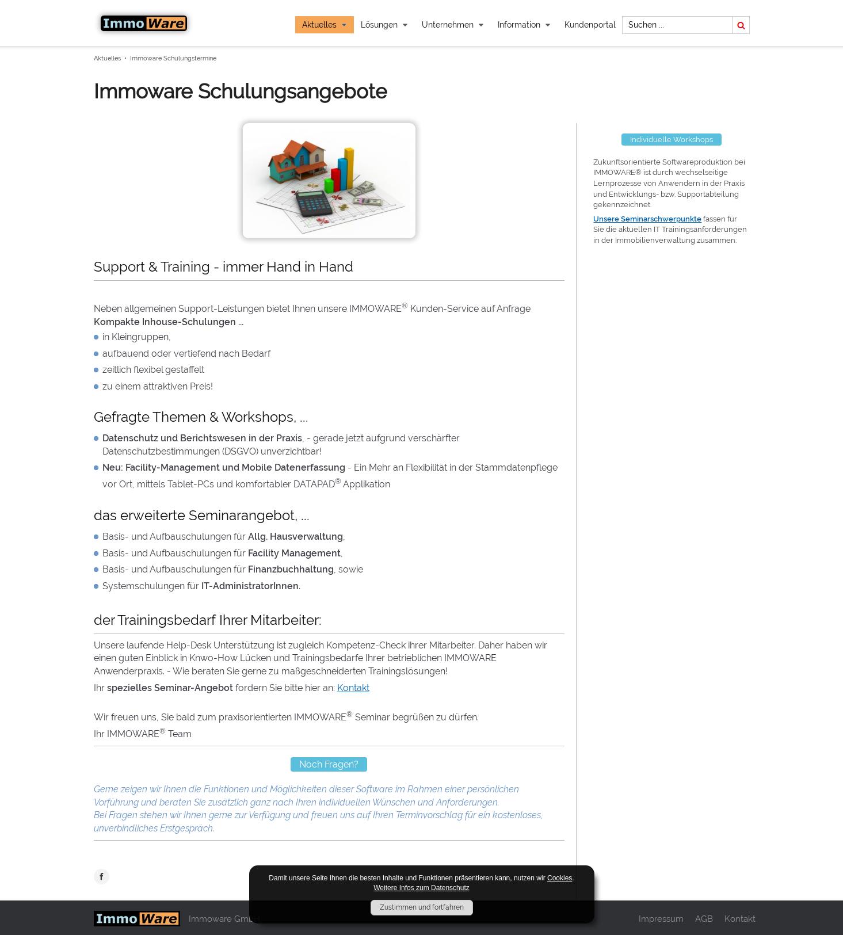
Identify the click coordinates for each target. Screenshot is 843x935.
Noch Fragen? (328, 764)
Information (524, 24)
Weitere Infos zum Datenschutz (421, 888)
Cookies (559, 878)
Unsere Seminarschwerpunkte (647, 219)
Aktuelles (324, 24)
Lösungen (384, 24)
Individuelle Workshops (671, 139)
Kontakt (353, 687)
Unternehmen (453, 24)
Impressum (661, 918)
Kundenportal (590, 24)
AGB (704, 918)
